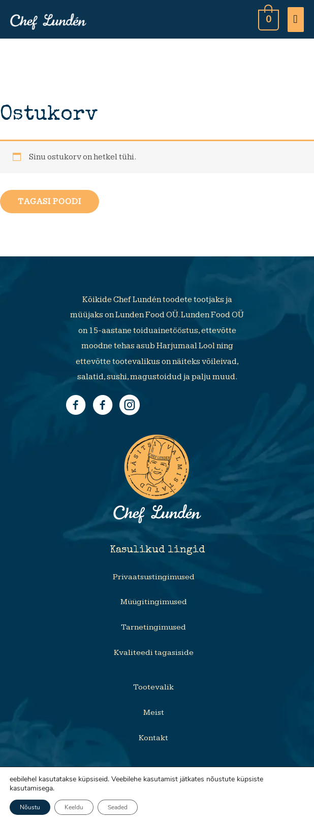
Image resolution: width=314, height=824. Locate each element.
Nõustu (30, 807)
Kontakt (153, 738)
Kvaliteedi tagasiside (154, 652)
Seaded (118, 807)
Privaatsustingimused (154, 577)
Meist (153, 712)
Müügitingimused (153, 602)
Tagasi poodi (49, 201)
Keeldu (74, 807)
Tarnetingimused (153, 627)
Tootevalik (153, 687)
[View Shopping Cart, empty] (267, 19)
